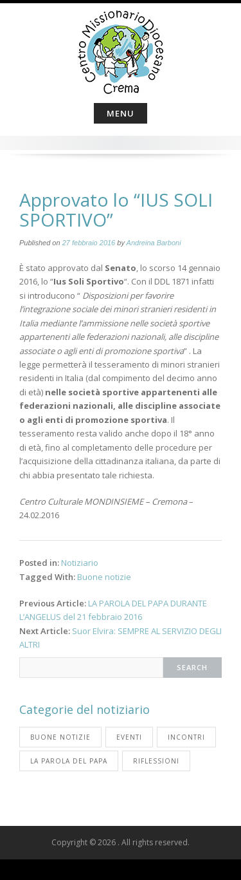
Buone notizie (104, 577)
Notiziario (79, 562)
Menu (120, 113)
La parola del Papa (68, 760)
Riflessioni (156, 760)
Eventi (129, 737)
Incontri (186, 737)
